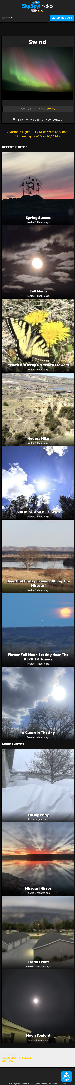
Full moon (38, 291)
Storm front (38, 962)
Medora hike (38, 438)
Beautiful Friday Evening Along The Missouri (38, 583)
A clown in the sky (38, 732)
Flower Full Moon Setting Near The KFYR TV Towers (38, 657)
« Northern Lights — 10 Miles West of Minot (37, 132)
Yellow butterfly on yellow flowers (38, 365)
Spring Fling (38, 815)
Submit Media (62, 17)
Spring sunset (38, 217)
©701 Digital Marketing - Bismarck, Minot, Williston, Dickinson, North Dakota (37, 1084)
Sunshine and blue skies (38, 512)
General (49, 109)
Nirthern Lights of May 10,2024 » (37, 136)
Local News (7, 1061)
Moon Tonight (38, 1035)
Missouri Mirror (38, 888)
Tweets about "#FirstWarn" (17, 1057)
